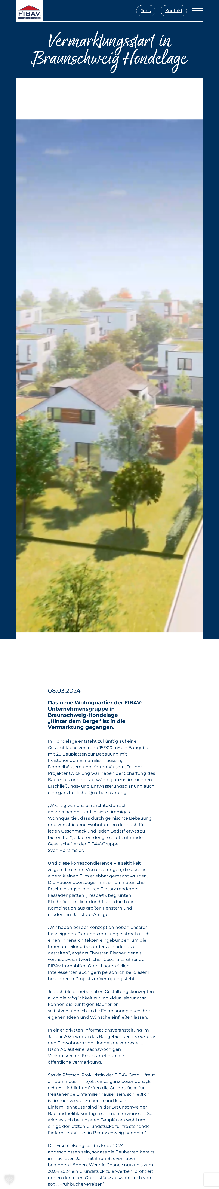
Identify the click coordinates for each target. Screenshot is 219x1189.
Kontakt (173, 10)
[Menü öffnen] (197, 10)
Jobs (146, 10)
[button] (9, 1179)
